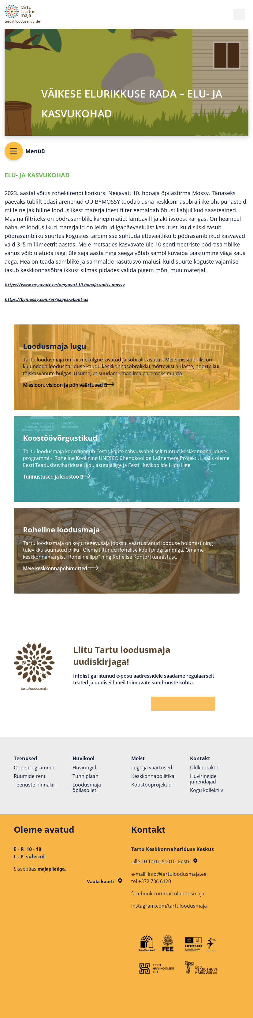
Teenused (25, 758)
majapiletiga (51, 869)
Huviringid (84, 767)
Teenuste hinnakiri (35, 784)
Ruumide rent (30, 776)
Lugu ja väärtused (151, 767)
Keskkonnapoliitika (152, 776)
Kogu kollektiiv (206, 790)
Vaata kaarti (104, 881)
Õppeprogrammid (35, 767)
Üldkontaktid (205, 767)
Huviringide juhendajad (203, 778)
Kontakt (200, 758)
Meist (138, 758)
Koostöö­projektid (151, 784)
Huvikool (84, 758)
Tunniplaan (86, 776)
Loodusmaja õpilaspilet (87, 787)
